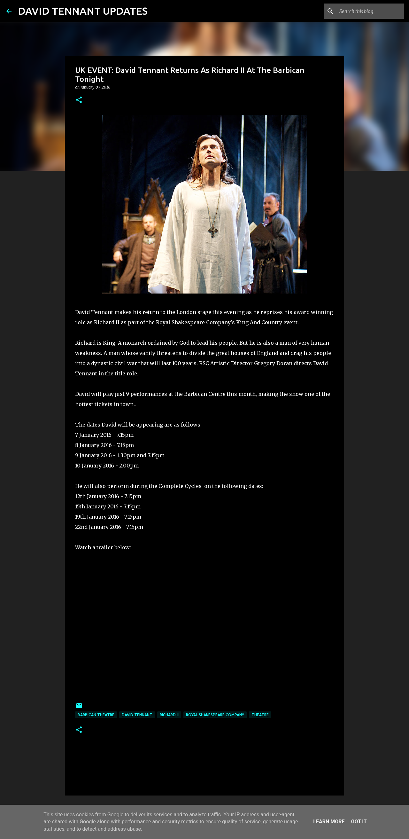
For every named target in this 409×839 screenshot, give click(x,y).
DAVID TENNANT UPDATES (83, 11)
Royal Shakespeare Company (215, 715)
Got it (359, 822)
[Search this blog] (370, 11)
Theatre (260, 715)
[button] (79, 100)
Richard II (169, 715)
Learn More (328, 822)
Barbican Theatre (96, 715)
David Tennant (137, 715)
